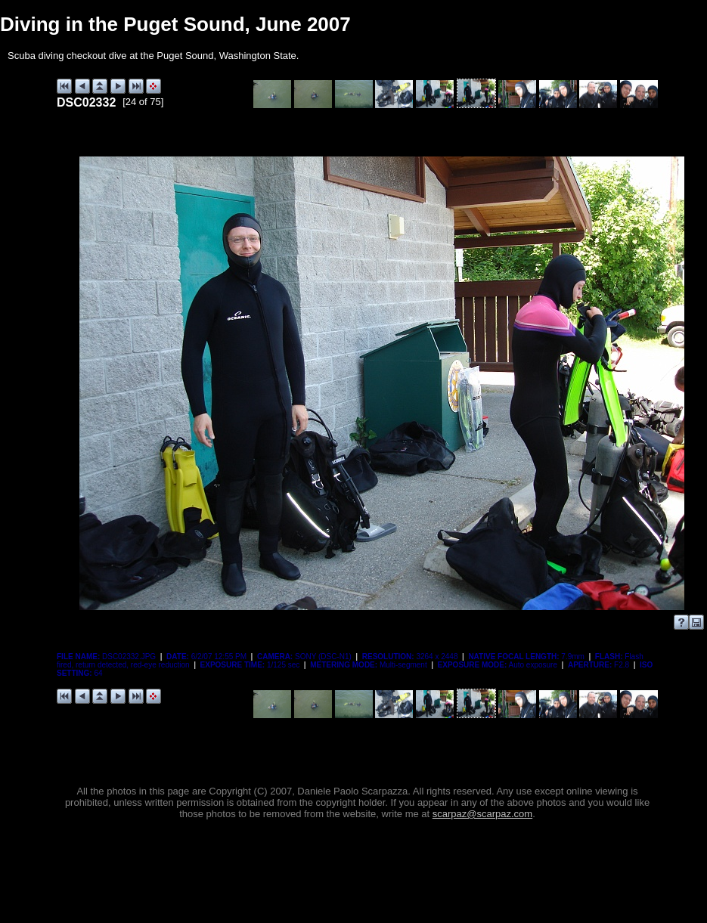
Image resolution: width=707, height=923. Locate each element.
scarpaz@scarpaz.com (482, 813)
